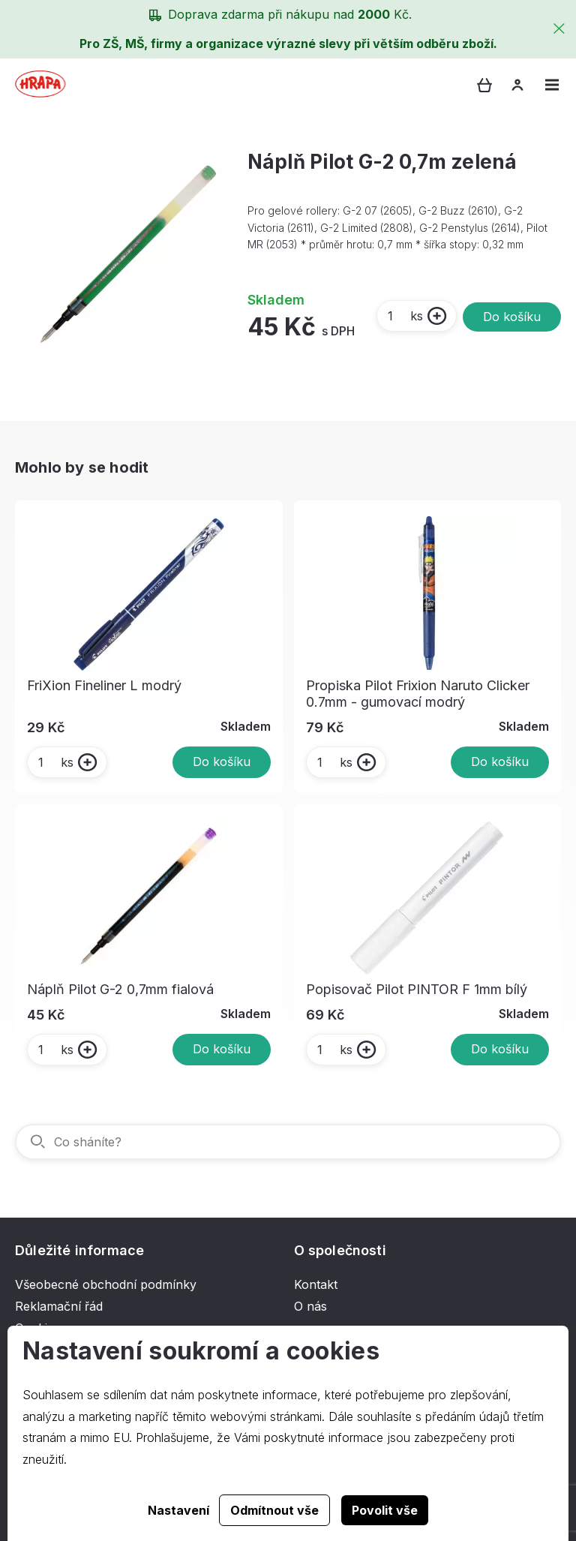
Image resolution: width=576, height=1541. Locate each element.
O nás (310, 1306)
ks (404, 315)
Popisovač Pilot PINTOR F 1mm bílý (416, 989)
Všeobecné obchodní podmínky (105, 1284)
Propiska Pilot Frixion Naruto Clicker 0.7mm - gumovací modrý (418, 693)
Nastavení (178, 1510)
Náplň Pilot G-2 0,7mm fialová (120, 989)
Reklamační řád (59, 1306)
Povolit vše (385, 1510)
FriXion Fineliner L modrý (104, 685)
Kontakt (316, 1284)
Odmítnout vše (274, 1510)
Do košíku (512, 316)
